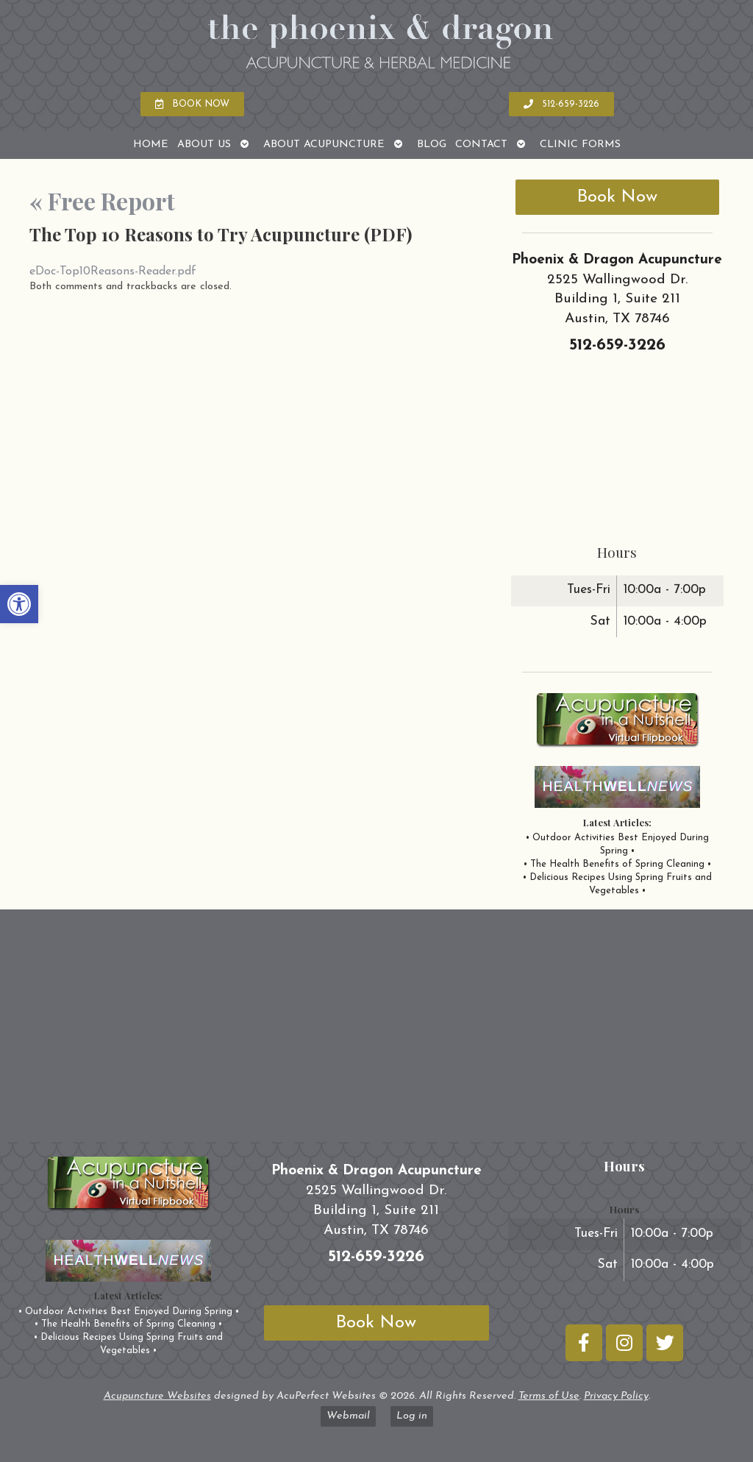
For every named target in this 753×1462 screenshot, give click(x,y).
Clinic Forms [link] (580, 144)
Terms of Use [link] (548, 1396)
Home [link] (150, 144)
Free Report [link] (102, 200)
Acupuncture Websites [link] (157, 1396)
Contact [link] (481, 144)
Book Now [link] (617, 197)
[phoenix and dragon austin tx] (376, 1031)
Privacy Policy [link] (616, 1396)
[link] (19, 604)
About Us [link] (204, 144)
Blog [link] (431, 144)
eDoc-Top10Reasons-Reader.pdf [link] (112, 271)
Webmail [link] (348, 1416)
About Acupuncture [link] (324, 144)
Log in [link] (411, 1416)
